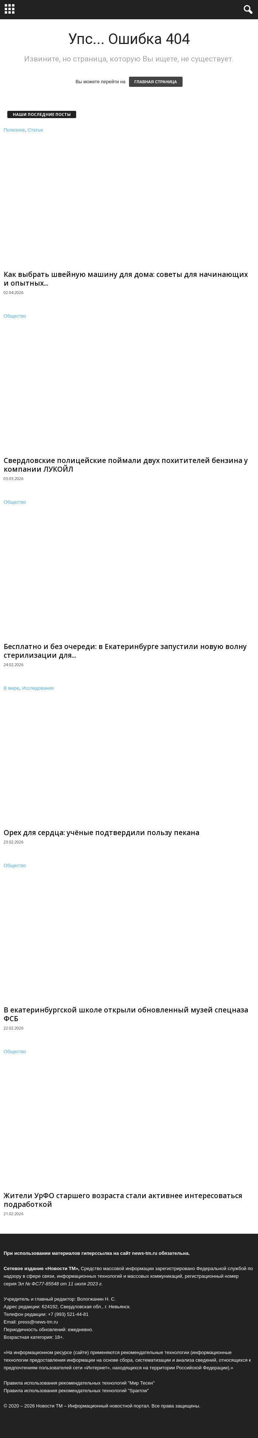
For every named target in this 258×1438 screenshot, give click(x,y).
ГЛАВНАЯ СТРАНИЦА (155, 82)
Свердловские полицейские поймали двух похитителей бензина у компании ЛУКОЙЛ (126, 465)
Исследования (38, 688)
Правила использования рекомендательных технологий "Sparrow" (76, 1390)
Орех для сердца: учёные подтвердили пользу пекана (101, 832)
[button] (247, 10)
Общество (15, 316)
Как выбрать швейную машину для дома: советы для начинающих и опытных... (126, 279)
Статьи (35, 130)
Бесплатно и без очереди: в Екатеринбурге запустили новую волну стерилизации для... (125, 651)
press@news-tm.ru (38, 1322)
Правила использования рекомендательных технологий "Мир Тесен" (79, 1383)
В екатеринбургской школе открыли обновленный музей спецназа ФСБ (126, 1014)
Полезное (14, 130)
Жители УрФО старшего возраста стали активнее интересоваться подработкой (123, 1200)
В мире (11, 688)
